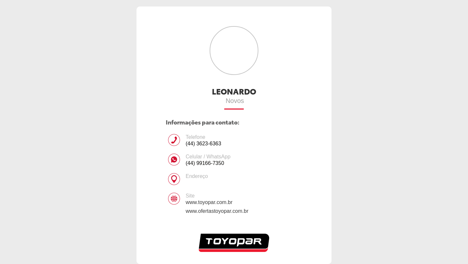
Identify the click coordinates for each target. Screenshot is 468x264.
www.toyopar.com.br (209, 202)
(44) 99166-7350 (205, 163)
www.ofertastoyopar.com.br (217, 211)
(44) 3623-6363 (203, 143)
